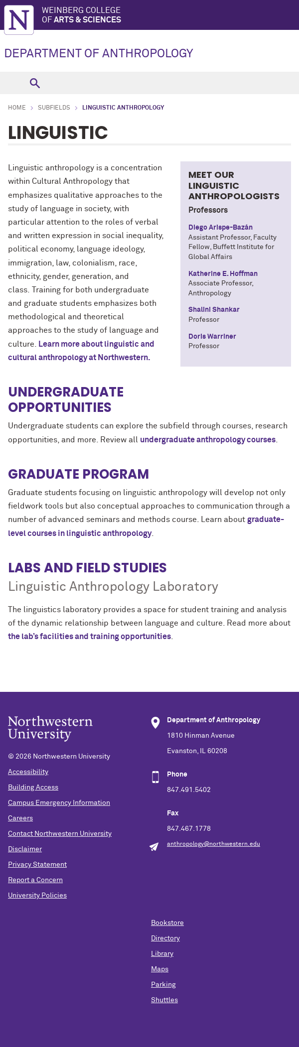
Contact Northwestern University (60, 833)
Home (17, 108)
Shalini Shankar (214, 309)
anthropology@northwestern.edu (213, 844)
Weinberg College (170, 15)
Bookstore (167, 922)
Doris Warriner (212, 336)
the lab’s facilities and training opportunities (89, 637)
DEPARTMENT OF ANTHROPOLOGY (98, 54)
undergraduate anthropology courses (208, 440)
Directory (165, 938)
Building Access (33, 787)
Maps (159, 969)
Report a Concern (35, 880)
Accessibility (28, 772)
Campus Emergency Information (59, 802)
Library (162, 953)
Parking (163, 984)
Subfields (54, 108)
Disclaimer (25, 849)
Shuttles (164, 1000)
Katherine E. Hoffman (223, 273)
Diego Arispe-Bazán (220, 227)
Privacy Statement (37, 864)
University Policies (37, 895)
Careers (20, 818)
